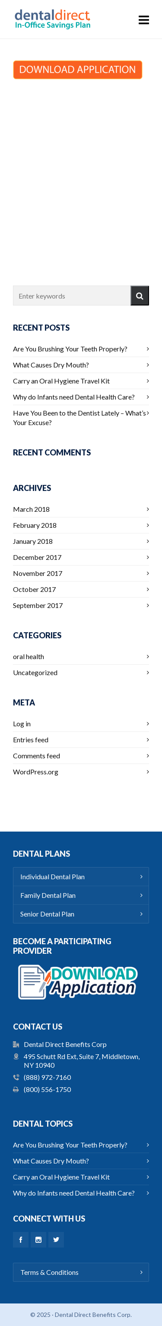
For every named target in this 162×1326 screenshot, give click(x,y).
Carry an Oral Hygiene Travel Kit (61, 381)
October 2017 (34, 589)
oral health (28, 656)
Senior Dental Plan (47, 914)
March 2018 (31, 509)
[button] (139, 296)
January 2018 (33, 541)
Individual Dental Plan (52, 876)
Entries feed (30, 739)
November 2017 (37, 573)
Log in (22, 723)
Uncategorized (35, 672)
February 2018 (35, 525)
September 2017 (38, 605)
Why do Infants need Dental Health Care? (74, 397)
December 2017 (37, 557)
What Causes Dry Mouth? (51, 365)
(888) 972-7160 (47, 1077)
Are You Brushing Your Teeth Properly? (70, 348)
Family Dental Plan (48, 895)
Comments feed (36, 755)
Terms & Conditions (49, 1272)
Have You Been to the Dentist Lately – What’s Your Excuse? (79, 417)
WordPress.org (35, 771)
